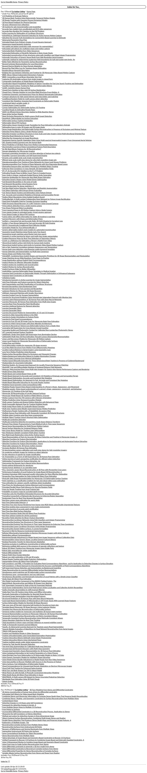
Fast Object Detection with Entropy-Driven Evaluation (22, 190)
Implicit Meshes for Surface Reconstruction (18, 267)
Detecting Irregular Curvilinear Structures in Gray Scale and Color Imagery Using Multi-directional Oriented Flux (43, 134)
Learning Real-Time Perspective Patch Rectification (21, 304)
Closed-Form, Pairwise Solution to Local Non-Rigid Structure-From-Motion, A (30, 92)
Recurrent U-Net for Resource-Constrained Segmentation (23, 531)
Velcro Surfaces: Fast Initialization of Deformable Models (23, 664)
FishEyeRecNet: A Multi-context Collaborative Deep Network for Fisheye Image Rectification (36, 199)
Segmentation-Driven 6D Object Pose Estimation (20, 561)
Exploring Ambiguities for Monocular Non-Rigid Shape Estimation (26, 177)
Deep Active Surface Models (12, 114)
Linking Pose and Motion (11, 343)
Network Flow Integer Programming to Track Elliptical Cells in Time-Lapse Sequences (33, 424)
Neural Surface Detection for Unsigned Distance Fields (22, 428)
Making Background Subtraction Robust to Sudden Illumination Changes (29, 356)
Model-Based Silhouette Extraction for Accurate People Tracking (26, 382)
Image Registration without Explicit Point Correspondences (24, 260)
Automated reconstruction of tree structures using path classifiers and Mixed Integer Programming (39, 55)
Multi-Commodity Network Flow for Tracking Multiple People (25, 404)
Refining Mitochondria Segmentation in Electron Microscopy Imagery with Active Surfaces (35, 533)
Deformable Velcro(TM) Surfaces (14, 123)
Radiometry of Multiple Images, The (15, 722)
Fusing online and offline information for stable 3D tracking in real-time (28, 217)
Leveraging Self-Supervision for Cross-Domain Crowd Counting (25, 328)
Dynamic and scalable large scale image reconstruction (22, 158)
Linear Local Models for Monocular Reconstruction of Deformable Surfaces (30, 341)
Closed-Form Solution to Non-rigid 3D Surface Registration (23, 90)
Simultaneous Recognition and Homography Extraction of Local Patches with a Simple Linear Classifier (40, 577)
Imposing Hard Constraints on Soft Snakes (17, 275)
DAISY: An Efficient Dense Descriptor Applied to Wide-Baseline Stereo (28, 112)
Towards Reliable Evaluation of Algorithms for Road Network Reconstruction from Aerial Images (37, 629)
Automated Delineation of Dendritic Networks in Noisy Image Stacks (27, 53)
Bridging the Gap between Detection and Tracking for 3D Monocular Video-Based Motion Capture (38, 73)
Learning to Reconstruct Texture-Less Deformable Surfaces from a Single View (31, 326)
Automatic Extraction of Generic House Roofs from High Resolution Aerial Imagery (32, 57)
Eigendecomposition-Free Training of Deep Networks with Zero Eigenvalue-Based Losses (35, 164)
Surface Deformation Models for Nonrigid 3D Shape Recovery (25, 603)
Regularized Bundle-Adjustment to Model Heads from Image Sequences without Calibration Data (38, 537)
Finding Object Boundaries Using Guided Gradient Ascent (23, 197)
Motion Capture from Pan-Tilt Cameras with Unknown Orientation (26, 398)
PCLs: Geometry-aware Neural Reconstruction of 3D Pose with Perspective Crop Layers (34, 470)
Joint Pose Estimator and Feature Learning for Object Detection (25, 282)
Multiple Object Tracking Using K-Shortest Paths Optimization (25, 417)
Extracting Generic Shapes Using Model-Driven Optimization (24, 179)
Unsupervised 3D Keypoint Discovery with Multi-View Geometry (26, 649)
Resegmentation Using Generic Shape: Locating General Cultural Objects (29, 539)
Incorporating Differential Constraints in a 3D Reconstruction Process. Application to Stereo (36, 712)
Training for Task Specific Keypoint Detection (18, 644)
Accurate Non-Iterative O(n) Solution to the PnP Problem (23, 31)
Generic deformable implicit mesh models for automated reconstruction (29, 230)
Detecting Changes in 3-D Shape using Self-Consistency (22, 703)
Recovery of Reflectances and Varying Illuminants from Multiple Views (28, 729)
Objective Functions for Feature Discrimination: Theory (22, 443)
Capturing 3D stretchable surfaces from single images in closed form (27, 79)
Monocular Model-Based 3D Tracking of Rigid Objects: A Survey (25, 395)
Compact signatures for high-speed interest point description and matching (30, 97)
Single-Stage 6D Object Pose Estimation (16, 579)
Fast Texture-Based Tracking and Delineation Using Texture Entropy (27, 193)
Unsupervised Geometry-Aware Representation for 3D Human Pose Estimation (31, 651)
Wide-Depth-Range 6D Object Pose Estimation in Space (22, 675)
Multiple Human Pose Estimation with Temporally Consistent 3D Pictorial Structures (33, 413)
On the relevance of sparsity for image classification (21, 454)
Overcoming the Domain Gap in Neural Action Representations (25, 463)
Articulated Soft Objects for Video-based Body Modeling (23, 694)
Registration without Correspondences (16, 535)
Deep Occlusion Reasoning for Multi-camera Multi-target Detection (27, 116)
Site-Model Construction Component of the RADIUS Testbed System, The (29, 581)
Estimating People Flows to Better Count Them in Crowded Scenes (26, 173)
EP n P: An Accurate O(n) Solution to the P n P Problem (22, 171)
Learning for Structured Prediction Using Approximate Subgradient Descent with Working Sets (37, 297)
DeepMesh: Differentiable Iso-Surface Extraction (20, 118)
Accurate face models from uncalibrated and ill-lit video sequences (27, 29)
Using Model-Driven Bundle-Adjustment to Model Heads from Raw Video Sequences (33, 660)
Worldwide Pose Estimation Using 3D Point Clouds (21, 679)
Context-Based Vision (10, 701)
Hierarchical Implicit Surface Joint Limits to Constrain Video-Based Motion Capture (32, 245)
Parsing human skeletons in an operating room (19, 467)
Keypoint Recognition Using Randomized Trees (19, 286)
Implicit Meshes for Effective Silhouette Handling (20, 262)
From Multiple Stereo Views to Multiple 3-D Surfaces (21, 707)
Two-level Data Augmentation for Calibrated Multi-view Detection (26, 646)
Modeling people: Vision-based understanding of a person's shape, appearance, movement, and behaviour (42, 389)
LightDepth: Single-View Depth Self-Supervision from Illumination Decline (29, 334)
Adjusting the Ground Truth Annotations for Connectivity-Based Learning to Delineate (34, 38)
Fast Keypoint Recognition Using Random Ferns (19, 184)
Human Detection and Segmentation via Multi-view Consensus (25, 251)
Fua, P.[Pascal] (6, 11)
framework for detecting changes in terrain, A (19, 705)
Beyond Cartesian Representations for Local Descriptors (22, 64)
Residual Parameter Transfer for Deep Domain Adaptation (23, 542)
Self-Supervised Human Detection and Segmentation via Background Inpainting (31, 568)
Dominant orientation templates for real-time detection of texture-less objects (31, 153)
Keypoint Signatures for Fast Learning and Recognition (22, 289)
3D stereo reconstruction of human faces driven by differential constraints (29, 692)
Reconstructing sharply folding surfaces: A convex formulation (25, 529)
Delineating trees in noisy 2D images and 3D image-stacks (23, 127)
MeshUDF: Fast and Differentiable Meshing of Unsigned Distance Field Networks (32, 367)
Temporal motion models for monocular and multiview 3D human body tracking (32, 611)
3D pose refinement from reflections (15, 25)
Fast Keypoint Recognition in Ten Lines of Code (19, 182)
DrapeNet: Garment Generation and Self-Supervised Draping (24, 155)
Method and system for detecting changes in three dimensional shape (28, 716)
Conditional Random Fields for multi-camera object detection (25, 99)
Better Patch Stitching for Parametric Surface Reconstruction (24, 62)
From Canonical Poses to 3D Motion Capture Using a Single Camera (27, 210)
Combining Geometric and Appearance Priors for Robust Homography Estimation (32, 94)
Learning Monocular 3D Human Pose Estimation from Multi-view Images (29, 302)
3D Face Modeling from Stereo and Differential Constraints (51, 690)
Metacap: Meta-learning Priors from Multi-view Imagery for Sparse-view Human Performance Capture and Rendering (45, 369)
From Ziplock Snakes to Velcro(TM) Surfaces (18, 214)
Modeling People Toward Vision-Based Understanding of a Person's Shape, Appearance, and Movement (40, 387)
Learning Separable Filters (11, 308)
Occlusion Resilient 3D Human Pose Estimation (19, 448)
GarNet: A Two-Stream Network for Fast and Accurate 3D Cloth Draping (28, 223)
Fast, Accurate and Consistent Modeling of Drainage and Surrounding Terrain (30, 195)
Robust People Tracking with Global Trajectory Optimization (24, 559)
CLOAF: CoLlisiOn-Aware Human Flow (16, 88)
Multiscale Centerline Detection (14, 419)
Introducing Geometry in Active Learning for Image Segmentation (26, 280)
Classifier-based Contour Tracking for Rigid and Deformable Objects (27, 86)
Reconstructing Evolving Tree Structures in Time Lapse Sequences (26, 522)
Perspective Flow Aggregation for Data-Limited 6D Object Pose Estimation (29, 476)
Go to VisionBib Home (9, 2)
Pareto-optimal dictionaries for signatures (17, 465)
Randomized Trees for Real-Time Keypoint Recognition (22, 498)
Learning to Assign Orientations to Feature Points (20, 317)
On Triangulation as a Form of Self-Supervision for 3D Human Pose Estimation (31, 457)
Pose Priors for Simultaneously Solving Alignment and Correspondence (28, 485)
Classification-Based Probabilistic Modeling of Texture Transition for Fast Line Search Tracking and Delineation (42, 83)
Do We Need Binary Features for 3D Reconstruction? (21, 149)
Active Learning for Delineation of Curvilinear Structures (23, 33)
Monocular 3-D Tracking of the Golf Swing (17, 391)
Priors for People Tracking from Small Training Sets (21, 489)
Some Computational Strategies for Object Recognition (22, 733)
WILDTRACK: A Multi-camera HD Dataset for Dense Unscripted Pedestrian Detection (33, 677)
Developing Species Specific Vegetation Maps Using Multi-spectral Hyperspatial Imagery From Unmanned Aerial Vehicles (47, 140)
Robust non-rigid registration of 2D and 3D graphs (20, 557)
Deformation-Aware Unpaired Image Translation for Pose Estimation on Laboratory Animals (36, 125)
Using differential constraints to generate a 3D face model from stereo (28, 746)
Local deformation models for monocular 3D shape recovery (24, 345)
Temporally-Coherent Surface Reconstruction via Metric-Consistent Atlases (30, 616)
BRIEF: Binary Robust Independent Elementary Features (23, 75)
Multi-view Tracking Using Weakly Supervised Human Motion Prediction (29, 409)
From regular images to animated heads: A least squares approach (26, 212)
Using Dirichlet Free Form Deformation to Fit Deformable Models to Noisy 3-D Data (33, 655)
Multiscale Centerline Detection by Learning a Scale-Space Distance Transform (31, 422)
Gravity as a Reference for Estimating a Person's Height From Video (27, 241)
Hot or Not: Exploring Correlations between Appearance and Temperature (29, 247)
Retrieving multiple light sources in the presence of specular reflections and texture (33, 546)
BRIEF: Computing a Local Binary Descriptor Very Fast (22, 77)
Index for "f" (5, 761)
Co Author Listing (18, 11)
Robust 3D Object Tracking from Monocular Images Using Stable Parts (28, 548)
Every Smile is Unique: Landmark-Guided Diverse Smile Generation (27, 175)
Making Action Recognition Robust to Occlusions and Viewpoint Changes (29, 354)
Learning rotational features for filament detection (21, 306)
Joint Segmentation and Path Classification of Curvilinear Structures (27, 284)
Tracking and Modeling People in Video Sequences (21, 633)
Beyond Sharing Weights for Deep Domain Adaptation (22, 66)
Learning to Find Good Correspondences (17, 319)
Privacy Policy (23, 2)
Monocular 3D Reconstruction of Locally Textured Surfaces (24, 393)
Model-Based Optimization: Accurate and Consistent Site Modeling (27, 378)
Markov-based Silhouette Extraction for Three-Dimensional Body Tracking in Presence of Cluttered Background (43, 361)
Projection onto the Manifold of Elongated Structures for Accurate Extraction (30, 494)
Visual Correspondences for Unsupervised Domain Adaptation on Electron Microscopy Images (37, 666)
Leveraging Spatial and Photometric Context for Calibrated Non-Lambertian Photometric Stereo (37, 330)
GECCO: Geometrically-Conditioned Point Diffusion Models (24, 225)
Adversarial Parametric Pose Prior (14, 40)
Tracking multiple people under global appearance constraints (25, 642)
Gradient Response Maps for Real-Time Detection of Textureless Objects (29, 238)
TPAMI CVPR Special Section (12, 631)
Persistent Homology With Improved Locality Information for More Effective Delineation (34, 474)
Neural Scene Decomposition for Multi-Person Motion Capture (25, 426)
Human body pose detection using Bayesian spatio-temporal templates (28, 249)
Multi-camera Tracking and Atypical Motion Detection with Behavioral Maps (30, 402)
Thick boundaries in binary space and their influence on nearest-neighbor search (32, 622)
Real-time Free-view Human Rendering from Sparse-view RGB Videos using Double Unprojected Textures (41, 505)
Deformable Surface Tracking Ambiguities (17, 121)
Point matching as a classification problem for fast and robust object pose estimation (33, 481)
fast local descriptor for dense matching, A (18, 186)
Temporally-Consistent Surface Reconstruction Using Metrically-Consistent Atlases (32, 618)
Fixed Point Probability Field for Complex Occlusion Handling (24, 201)
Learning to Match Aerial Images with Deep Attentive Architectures (27, 323)
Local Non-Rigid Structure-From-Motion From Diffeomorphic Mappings (28, 347)
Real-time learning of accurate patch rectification (20, 509)
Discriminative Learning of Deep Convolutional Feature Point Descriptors (29, 147)
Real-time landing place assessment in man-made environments (26, 507)
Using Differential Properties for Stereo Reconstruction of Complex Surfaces (30, 751)
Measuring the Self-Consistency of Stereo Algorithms (21, 714)
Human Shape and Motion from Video (16, 254)
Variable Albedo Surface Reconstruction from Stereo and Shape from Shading (30, 753)
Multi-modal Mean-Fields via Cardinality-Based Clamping (23, 406)
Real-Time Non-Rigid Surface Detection (16, 511)
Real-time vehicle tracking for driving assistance (20, 515)
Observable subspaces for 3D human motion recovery (22, 446)
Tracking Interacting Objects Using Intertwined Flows (21, 640)
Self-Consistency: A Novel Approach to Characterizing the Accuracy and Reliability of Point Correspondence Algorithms (46, 566)
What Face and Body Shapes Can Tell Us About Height (22, 670)
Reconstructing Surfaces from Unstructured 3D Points (22, 727)
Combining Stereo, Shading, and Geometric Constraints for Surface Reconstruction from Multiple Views (40, 698)
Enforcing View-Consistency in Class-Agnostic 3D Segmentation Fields (28, 169)
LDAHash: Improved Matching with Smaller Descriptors (22, 293)
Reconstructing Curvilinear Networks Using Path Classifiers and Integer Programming (33, 520)
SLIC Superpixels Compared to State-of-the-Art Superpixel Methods (27, 585)
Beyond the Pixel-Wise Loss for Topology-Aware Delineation (24, 68)
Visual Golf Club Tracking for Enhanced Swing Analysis (22, 668)
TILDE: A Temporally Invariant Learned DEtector (19, 625)
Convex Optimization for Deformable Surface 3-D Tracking (23, 107)
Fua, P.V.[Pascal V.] (7, 690)
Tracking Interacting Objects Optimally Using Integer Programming (26, 638)
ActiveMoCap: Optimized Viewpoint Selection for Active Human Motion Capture (32, 35)
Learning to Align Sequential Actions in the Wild (20, 315)
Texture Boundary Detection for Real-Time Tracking (21, 620)
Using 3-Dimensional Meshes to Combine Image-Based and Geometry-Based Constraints (35, 742)
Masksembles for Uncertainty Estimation (17, 363)
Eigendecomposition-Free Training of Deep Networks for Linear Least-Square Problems (34, 162)
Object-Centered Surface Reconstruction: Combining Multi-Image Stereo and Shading (33, 718)
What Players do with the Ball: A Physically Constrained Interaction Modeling (30, 673)
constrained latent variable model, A (15, 103)
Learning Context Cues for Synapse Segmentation (20, 295)
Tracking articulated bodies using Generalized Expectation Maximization (28, 636)
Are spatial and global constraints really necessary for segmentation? (27, 46)
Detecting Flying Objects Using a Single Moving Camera (22, 131)
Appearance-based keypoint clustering (16, 44)
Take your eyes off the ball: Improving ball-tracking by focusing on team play (30, 605)
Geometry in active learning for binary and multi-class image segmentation (30, 236)
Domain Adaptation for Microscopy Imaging (18, 151)
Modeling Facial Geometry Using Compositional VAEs (22, 385)
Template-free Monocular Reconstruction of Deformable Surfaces (26, 609)
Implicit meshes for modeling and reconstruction (20, 265)
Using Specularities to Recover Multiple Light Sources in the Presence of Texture (31, 662)
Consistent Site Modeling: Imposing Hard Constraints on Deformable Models (30, 101)
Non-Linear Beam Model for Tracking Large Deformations (23, 430)
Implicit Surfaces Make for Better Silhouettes (18, 269)
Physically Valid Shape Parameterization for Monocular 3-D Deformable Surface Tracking (35, 478)
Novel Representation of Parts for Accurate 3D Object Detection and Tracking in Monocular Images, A (39, 437)
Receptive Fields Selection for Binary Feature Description (23, 518)
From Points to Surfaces (11, 709)
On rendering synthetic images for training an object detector (25, 452)
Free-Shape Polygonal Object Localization (17, 208)
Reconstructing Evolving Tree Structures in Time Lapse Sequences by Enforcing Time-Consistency (38, 524)
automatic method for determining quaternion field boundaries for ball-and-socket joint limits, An (38, 59)
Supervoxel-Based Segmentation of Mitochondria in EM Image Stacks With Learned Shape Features (39, 601)
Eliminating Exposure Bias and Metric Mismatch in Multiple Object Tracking (30, 166)
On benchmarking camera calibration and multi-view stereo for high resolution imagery (34, 450)
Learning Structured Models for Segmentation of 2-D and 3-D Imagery (28, 313)
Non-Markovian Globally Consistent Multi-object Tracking (23, 433)
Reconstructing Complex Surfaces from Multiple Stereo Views (25, 725)
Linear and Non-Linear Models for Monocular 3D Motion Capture (26, 339)
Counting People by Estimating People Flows (18, 110)
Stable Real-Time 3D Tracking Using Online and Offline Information (27, 592)
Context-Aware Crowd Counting (14, 105)
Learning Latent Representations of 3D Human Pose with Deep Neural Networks (32, 299)
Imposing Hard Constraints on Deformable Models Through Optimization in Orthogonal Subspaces (38, 273)
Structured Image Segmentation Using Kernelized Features (24, 596)
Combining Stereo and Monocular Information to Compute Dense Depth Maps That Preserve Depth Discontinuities (45, 696)
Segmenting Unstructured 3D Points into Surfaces (20, 731)
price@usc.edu (9, 769)
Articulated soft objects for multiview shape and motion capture (26, 49)
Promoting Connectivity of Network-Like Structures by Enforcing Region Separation (33, 496)
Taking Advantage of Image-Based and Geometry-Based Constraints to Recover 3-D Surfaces (36, 738)
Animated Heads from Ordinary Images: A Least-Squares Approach (27, 42)
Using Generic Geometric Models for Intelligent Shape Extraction (26, 657)
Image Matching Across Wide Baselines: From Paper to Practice (25, 258)
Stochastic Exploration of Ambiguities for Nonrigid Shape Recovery (27, 594)
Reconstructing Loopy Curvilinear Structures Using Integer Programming (29, 526)
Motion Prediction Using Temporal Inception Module (21, 400)
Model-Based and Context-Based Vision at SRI (19, 374)
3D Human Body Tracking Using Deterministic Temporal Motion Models (28, 18)
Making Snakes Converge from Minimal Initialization (21, 358)
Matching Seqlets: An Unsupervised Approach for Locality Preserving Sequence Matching (35, 365)
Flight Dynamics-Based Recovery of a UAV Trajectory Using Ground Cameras (30, 203)
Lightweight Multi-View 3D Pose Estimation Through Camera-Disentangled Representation (35, 337)
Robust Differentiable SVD (11, 553)
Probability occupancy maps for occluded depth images (22, 491)
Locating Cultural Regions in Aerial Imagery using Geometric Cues (26, 350)
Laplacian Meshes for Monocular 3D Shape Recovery (21, 291)
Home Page (31, 11)
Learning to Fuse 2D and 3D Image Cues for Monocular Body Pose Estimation (30, 321)
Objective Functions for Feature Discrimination (19, 439)
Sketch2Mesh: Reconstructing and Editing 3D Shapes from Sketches (27, 583)
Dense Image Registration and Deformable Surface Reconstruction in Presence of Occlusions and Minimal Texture (44, 129)
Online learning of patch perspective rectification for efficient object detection (31, 459)
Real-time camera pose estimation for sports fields (21, 500)
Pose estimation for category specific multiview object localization (26, 483)
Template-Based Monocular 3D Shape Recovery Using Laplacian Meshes (29, 607)
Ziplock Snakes (7, 681)
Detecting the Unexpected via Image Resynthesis (20, 138)
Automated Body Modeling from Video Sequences (21, 51)
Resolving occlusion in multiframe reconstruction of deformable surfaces (29, 544)
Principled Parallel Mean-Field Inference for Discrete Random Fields (27, 487)
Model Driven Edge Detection (13, 371)
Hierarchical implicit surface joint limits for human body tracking (26, 243)
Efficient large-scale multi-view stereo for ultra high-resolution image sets (29, 160)
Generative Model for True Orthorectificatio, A (19, 227)
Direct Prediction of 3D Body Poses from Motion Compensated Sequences (29, 145)
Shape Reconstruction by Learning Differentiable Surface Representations (29, 570)
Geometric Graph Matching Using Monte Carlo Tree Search (24, 232)
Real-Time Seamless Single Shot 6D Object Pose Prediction (23, 513)
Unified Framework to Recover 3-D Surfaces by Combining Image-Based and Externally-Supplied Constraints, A (43, 740)
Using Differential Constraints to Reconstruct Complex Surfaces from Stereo (30, 749)
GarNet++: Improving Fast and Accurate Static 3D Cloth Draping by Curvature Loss (32, 221)
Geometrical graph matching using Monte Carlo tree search (24, 234)
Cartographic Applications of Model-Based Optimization (23, 81)
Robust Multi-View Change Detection (16, 555)
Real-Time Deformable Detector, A (15, 502)
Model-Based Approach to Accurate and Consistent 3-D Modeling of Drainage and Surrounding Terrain (40, 376)
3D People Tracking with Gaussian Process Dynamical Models (25, 20)
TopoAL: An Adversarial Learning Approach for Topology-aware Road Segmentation (33, 627)
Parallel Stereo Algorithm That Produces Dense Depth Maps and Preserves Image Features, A (36, 720)
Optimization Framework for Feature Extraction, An (21, 461)
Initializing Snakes (8, 278)
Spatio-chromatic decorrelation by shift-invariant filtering (23, 590)
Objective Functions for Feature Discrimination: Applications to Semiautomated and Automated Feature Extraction (44, 441)
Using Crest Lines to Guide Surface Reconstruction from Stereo (25, 744)
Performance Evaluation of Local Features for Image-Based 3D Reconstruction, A (32, 472)
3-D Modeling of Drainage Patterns (15, 16)
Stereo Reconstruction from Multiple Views (18, 736)
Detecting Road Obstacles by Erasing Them (18, 136)
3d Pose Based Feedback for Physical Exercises (19, 22)
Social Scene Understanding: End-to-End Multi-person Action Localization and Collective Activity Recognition (42, 587)
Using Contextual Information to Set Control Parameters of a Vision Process (30, 653)
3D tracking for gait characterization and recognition (21, 27)
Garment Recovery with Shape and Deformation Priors (22, 219)
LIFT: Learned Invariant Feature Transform (17, 332)
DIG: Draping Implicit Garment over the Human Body (21, 142)
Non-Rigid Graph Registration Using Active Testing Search (23, 435)
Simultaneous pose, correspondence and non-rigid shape (23, 574)
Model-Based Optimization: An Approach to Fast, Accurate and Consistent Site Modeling (35, 380)
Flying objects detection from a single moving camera (22, 206)
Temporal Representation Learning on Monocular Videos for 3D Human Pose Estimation (34, 614)
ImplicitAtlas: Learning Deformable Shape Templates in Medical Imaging (29, 271)
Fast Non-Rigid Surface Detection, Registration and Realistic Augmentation (29, 188)
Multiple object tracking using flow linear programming (22, 415)
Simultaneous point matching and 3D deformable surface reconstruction (29, 572)
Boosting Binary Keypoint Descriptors (16, 70)
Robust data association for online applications (19, 550)
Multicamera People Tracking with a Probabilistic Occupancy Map (26, 411)
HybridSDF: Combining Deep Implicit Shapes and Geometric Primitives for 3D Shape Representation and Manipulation (46, 256)
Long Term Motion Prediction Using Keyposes (19, 352)
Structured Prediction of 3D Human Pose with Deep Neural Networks (27, 598)
